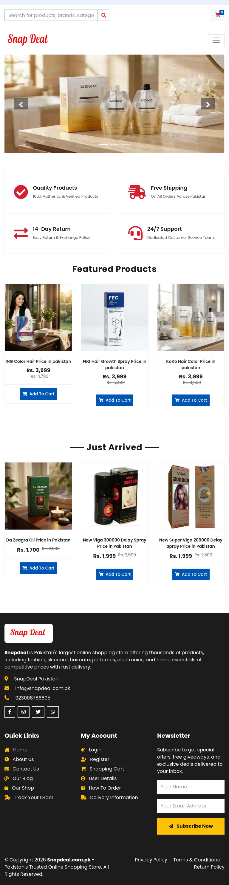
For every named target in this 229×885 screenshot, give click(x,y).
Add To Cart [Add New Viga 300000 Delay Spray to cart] (115, 574)
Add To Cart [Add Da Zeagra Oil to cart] (38, 568)
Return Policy (209, 867)
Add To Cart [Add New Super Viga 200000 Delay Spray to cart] (191, 574)
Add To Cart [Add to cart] (38, 394)
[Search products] (51, 15)
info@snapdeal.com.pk (42, 688)
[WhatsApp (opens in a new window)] (53, 712)
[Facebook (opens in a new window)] (9, 712)
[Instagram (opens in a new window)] (24, 712)
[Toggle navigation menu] (216, 40)
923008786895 (32, 697)
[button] (21, 104)
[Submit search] (104, 15)
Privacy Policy (151, 859)
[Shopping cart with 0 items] (218, 15)
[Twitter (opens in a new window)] (38, 712)
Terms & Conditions (196, 859)
